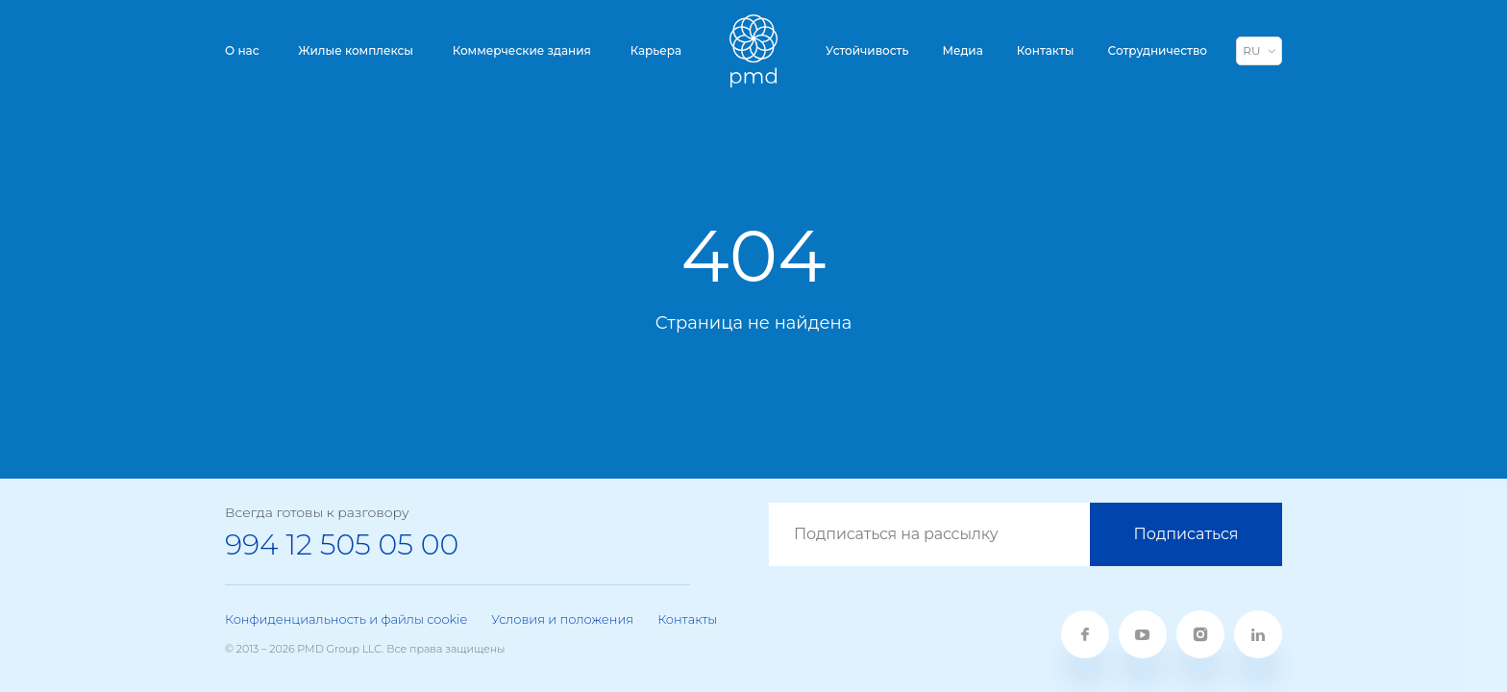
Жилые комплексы (355, 50)
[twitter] (1200, 634)
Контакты (1046, 50)
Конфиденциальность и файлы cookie (346, 619)
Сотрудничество (1157, 50)
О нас (242, 50)
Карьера (655, 50)
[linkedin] (1258, 634)
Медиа (962, 50)
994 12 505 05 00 (341, 544)
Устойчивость (867, 50)
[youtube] (1143, 634)
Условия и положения (562, 619)
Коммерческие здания (522, 50)
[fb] (1085, 634)
